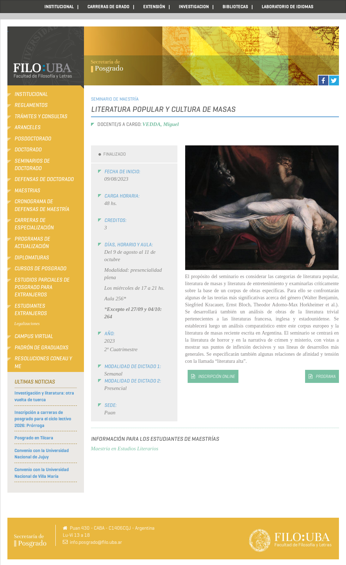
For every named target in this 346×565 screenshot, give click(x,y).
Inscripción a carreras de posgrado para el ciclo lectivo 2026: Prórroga (42, 418)
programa (325, 376)
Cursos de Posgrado (40, 268)
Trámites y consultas (40, 116)
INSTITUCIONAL (59, 7)
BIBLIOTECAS (235, 7)
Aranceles (27, 127)
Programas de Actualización (32, 243)
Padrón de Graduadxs (41, 347)
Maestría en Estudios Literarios (124, 448)
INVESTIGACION (194, 7)
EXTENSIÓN (154, 7)
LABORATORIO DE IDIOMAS (287, 7)
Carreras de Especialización (34, 224)
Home (19, 6)
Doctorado (28, 149)
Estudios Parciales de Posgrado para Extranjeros (41, 287)
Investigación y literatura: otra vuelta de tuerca (44, 396)
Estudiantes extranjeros (30, 310)
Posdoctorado (32, 139)
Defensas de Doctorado (44, 179)
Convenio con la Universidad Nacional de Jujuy (41, 453)
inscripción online (216, 376)
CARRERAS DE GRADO (108, 7)
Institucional (31, 94)
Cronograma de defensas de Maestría (41, 205)
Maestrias (27, 190)
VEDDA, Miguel (160, 124)
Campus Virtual (33, 336)
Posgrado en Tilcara (33, 438)
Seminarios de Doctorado (32, 165)
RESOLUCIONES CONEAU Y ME (43, 362)
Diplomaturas (31, 257)
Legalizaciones (27, 323)
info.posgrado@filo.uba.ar (96, 542)
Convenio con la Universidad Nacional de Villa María (41, 473)
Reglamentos (31, 105)
